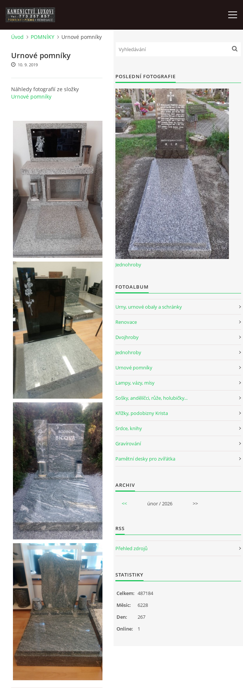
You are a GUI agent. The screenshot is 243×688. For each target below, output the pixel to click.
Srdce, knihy (128, 428)
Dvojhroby (127, 337)
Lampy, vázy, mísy (135, 382)
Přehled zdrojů (131, 548)
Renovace (126, 322)
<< (124, 503)
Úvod (17, 36)
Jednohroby (128, 264)
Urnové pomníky (31, 96)
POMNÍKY (42, 36)
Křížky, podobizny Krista (141, 413)
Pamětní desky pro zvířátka (145, 458)
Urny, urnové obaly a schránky (148, 306)
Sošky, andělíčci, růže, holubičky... (151, 398)
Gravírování (128, 443)
